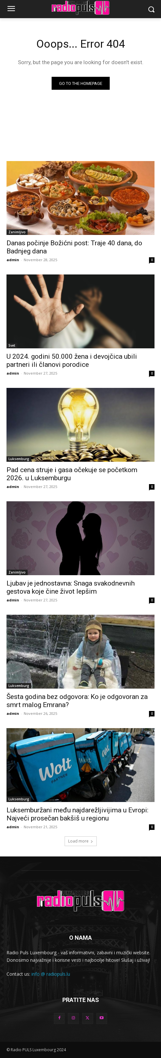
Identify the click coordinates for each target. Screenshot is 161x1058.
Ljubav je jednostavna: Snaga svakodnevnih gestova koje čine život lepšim (70, 587)
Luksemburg (18, 459)
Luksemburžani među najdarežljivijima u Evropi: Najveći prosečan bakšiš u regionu (77, 814)
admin (12, 259)
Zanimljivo (17, 232)
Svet (11, 345)
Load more (80, 841)
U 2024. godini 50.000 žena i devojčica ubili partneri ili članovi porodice (71, 360)
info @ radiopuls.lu (50, 974)
